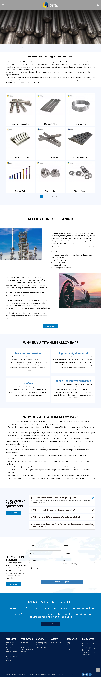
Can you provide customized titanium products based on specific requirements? (61, 525)
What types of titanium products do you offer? (53, 510)
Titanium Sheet (11, 654)
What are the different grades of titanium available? (55, 517)
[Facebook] (90, 674)
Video (68, 647)
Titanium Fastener (12, 645)
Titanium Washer (80, 191)
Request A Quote (50, 624)
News (68, 645)
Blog (68, 643)
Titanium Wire (80, 124)
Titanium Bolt (20, 191)
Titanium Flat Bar (50, 124)
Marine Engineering (27, 647)
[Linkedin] (86, 674)
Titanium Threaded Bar (20, 124)
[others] (73, 290)
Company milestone (58, 645)
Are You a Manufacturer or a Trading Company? (53, 498)
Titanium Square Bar (50, 157)
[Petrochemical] (28, 244)
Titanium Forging (11, 652)
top (98, 670)
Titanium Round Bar (80, 157)
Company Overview (57, 643)
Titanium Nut (50, 191)
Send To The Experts (62, 582)
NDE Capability (41, 647)
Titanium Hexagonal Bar (20, 157)
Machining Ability (41, 643)
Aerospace (24, 643)
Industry (23, 652)
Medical (23, 645)
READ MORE (50, 326)
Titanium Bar (10, 643)
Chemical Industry (27, 649)
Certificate (39, 645)
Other (23, 654)
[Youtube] (83, 674)
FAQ (68, 649)
